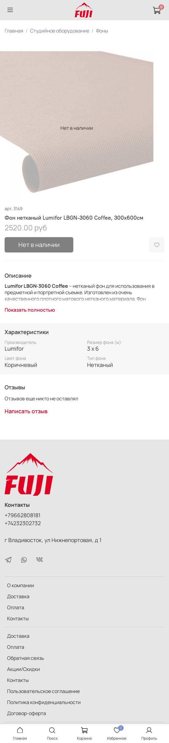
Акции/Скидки (23, 669)
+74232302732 (23, 523)
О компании (20, 585)
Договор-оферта (26, 713)
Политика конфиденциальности (44, 702)
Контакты (18, 618)
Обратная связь (25, 658)
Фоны (102, 30)
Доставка (18, 596)
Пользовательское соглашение (43, 691)
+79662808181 (22, 515)
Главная (14, 30)
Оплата (15, 607)
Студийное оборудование (59, 30)
